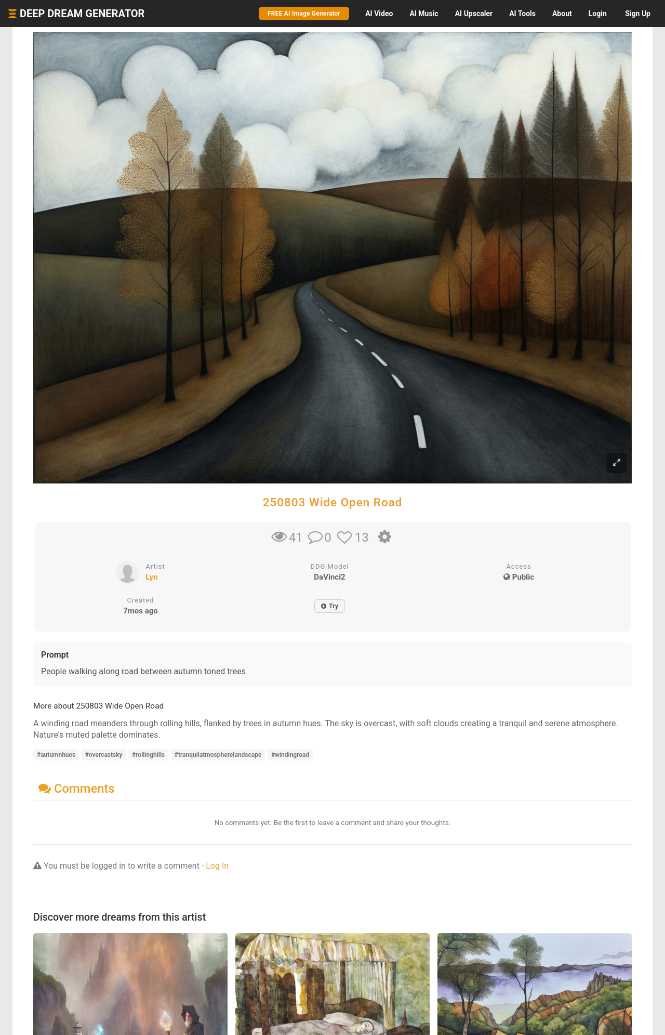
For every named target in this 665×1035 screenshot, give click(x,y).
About (562, 13)
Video (379, 13)
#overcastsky (104, 754)
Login (598, 13)
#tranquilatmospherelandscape (218, 754)
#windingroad (290, 754)
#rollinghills (148, 754)
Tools (522, 13)
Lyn (151, 577)
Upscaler (474, 13)
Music (423, 13)
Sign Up (637, 13)
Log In (217, 866)
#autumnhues (56, 754)
